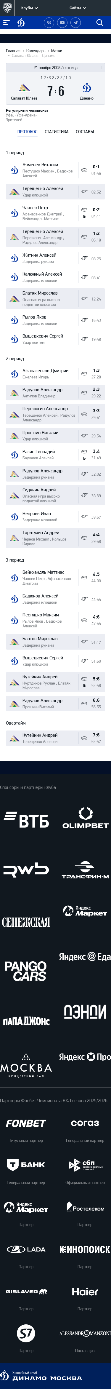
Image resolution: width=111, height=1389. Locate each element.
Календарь (35, 51)
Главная (13, 51)
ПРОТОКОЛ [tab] (27, 132)
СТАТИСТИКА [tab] (57, 132)
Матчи (56, 51)
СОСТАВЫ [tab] (85, 132)
